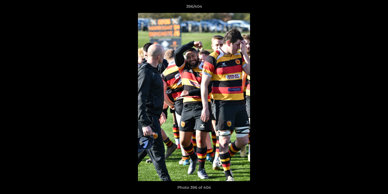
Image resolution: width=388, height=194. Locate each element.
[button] (378, 7)
